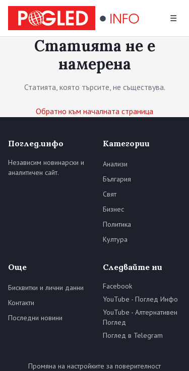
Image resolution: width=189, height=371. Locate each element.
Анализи (115, 163)
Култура (115, 239)
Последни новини (35, 317)
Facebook (117, 286)
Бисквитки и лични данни (46, 287)
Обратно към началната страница (94, 111)
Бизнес (113, 209)
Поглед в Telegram (133, 335)
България (117, 178)
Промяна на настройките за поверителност (94, 365)
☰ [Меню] (173, 18)
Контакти (21, 302)
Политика (117, 224)
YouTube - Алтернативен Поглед (140, 317)
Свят (109, 194)
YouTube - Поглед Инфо (140, 299)
